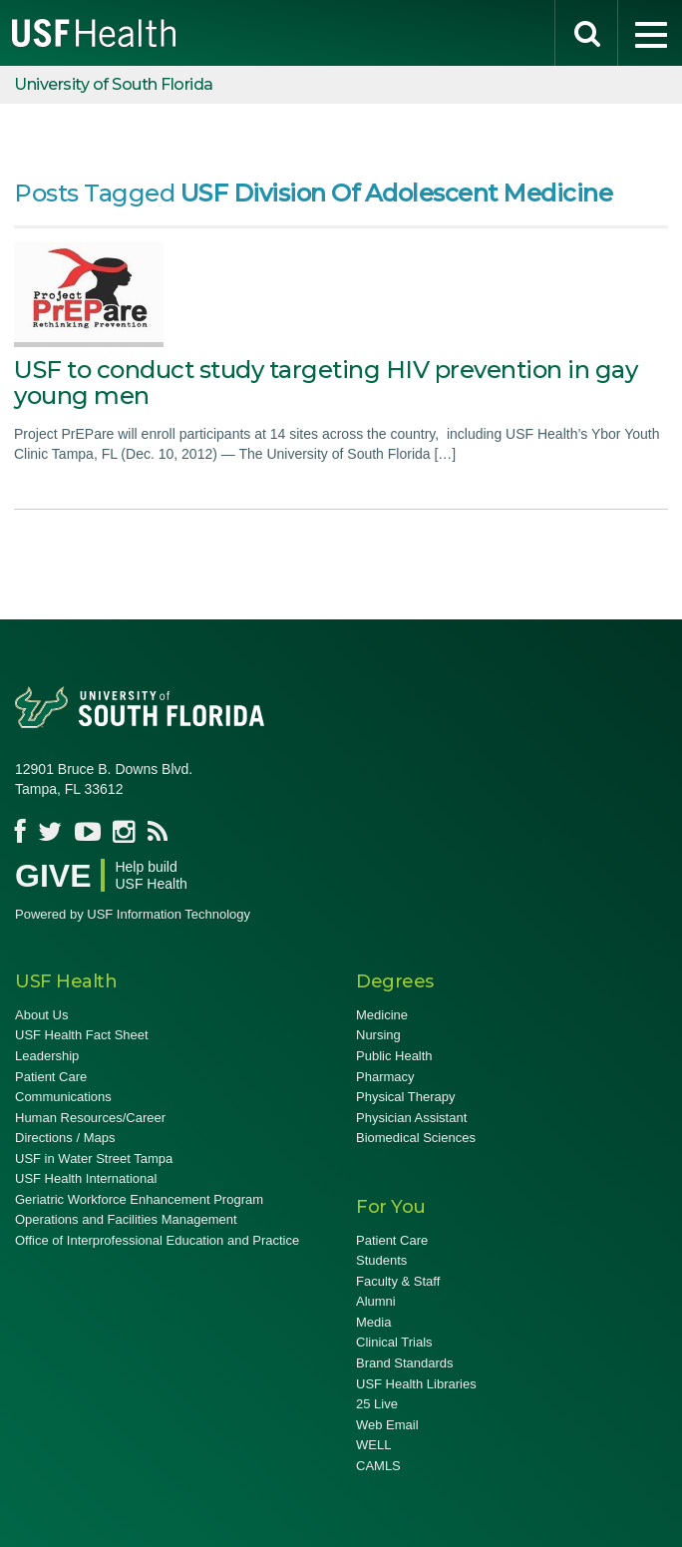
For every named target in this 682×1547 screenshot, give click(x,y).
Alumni (376, 1301)
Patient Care (51, 1076)
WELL (373, 1444)
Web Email (387, 1424)
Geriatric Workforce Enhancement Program (139, 1199)
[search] (586, 33)
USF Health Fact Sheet (82, 1034)
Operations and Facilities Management (126, 1219)
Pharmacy (385, 1076)
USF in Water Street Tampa (93, 1158)
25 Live (377, 1403)
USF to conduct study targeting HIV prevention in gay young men (325, 382)
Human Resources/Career (90, 1117)
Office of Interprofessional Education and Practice (157, 1240)
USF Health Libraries (416, 1383)
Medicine (382, 1014)
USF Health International (86, 1178)
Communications (63, 1096)
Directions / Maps (65, 1137)
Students (381, 1260)
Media (373, 1322)
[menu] (650, 33)
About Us (41, 1014)
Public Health (394, 1055)
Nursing (378, 1034)
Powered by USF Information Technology (132, 914)
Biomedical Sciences (416, 1137)
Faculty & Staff (398, 1281)
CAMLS (378, 1465)
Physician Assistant (411, 1117)
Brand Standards (405, 1362)
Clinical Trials (394, 1342)
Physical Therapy (405, 1096)
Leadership (47, 1055)
